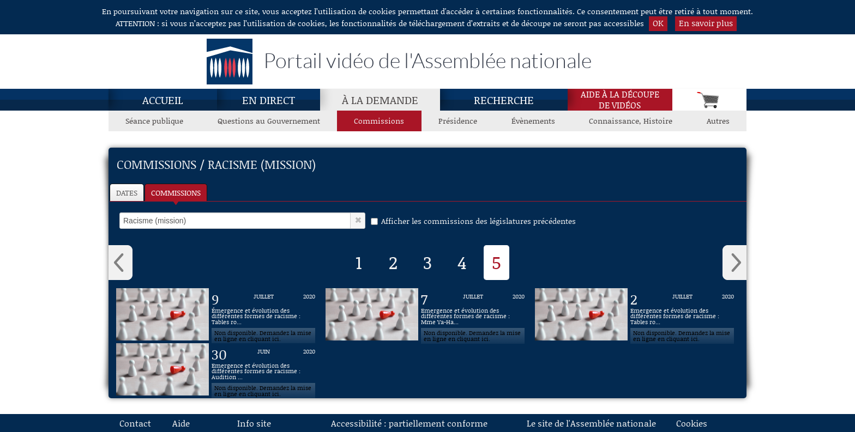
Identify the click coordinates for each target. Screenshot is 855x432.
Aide (181, 423)
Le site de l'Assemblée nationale (591, 423)
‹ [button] (121, 262)
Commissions (176, 192)
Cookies (691, 423)
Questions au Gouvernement (269, 120)
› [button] (734, 262)
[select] (235, 220)
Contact (135, 423)
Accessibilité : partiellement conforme (409, 423)
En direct (268, 99)
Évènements (533, 120)
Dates (126, 192)
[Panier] (709, 100)
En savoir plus (706, 23)
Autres (718, 120)
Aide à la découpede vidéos (620, 100)
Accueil (162, 99)
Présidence (457, 120)
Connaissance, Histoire (630, 120)
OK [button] (658, 23)
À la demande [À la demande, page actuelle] (380, 99)
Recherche (504, 99)
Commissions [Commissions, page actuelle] (379, 120)
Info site (254, 423)
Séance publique (154, 120)
